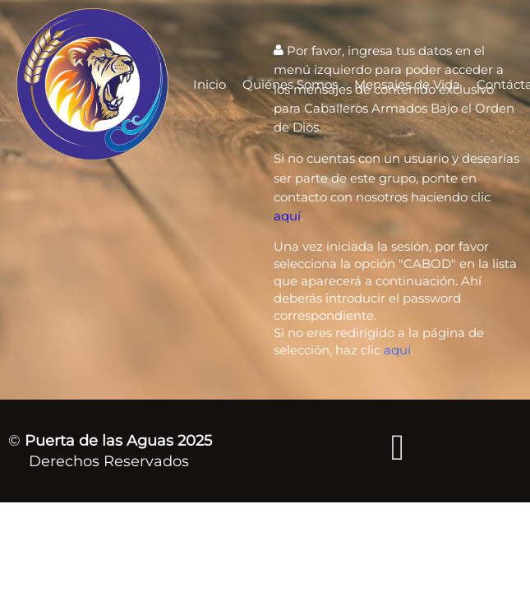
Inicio (209, 84)
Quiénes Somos (290, 84)
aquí (287, 216)
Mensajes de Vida (407, 84)
